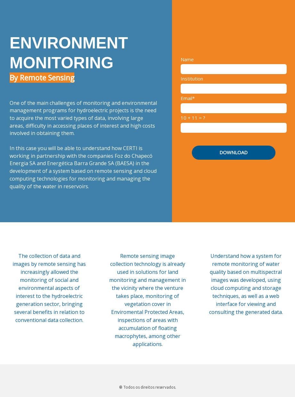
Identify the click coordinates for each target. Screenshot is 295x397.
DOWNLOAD (233, 152)
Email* (188, 98)
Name (187, 59)
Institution (192, 79)
